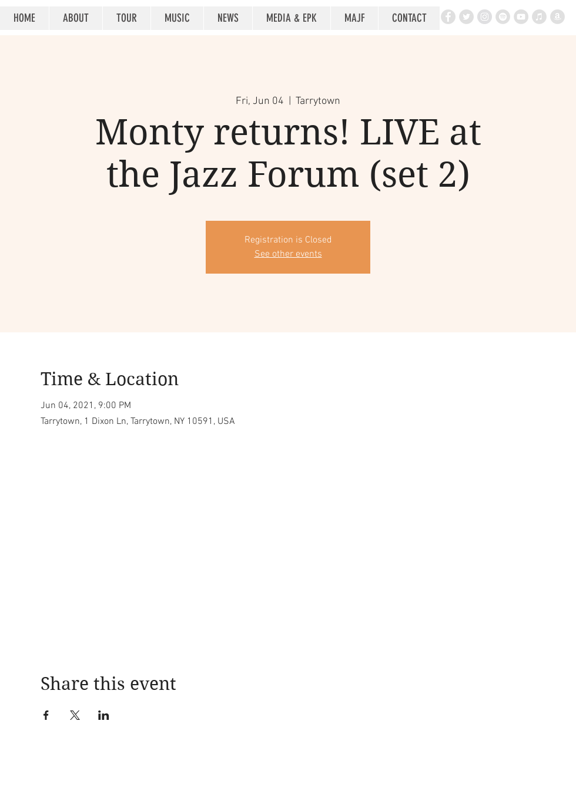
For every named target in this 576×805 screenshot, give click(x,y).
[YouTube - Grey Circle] (521, 16)
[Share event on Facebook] (46, 715)
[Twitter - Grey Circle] (466, 16)
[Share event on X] (75, 715)
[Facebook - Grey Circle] (448, 16)
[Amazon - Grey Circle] (557, 16)
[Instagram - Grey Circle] (484, 16)
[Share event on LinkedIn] (103, 715)
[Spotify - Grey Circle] (502, 16)
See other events (288, 254)
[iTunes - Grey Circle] (539, 16)
